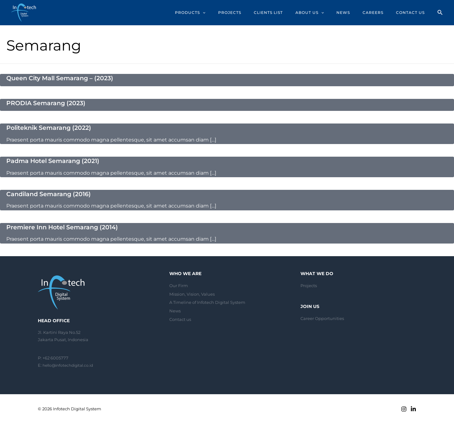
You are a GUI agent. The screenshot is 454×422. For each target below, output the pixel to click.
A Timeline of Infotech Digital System (207, 301)
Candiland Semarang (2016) (51, 193)
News (175, 309)
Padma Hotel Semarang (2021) (55, 160)
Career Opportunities (322, 317)
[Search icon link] (440, 13)
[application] (221, 12)
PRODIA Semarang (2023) (48, 102)
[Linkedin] (413, 408)
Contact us (180, 317)
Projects (308, 284)
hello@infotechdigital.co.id (70, 364)
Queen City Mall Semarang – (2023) (62, 78)
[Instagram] (404, 408)
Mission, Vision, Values (192, 292)
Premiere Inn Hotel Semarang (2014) (65, 226)
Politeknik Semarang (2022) (51, 127)
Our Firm (178, 284)
